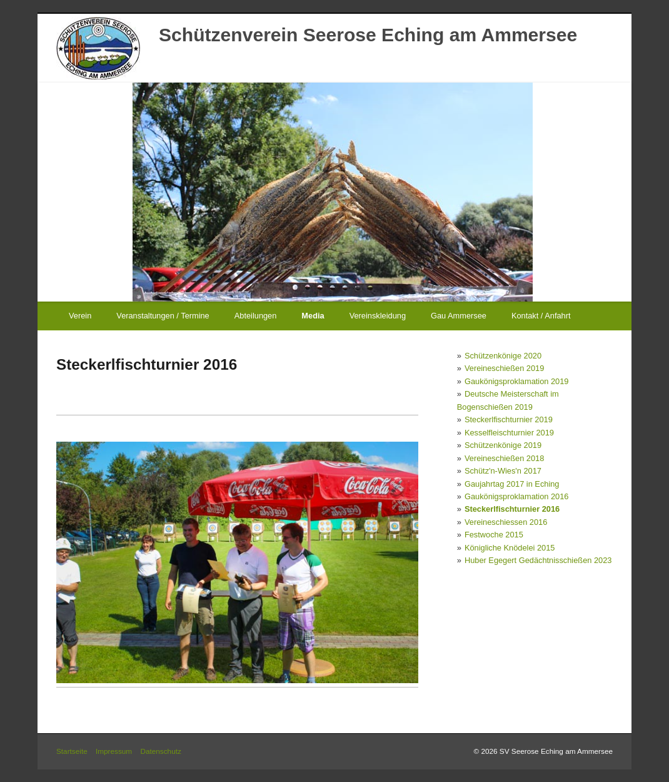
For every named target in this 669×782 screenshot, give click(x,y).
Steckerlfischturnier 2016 (512, 509)
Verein (80, 315)
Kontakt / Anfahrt (541, 315)
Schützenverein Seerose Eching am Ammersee (368, 34)
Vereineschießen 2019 (504, 368)
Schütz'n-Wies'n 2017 (503, 470)
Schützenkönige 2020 (503, 355)
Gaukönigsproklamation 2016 (516, 496)
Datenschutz (160, 751)
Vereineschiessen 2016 (506, 522)
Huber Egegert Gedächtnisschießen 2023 (538, 560)
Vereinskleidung (378, 315)
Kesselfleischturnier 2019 (509, 432)
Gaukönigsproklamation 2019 (516, 381)
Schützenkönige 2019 (503, 445)
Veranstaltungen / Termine (162, 315)
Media (312, 315)
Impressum (114, 751)
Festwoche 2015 (494, 534)
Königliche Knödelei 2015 (510, 547)
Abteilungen (255, 315)
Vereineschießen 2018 (504, 458)
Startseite (72, 751)
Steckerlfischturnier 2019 (509, 419)
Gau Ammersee (458, 315)
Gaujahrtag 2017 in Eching (512, 484)
